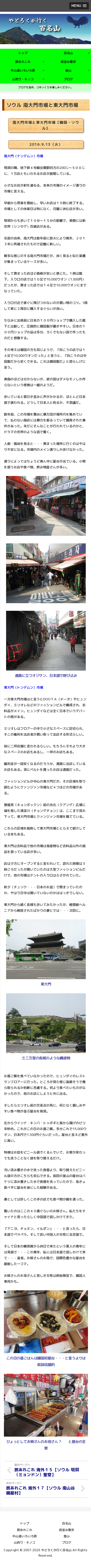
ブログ (66, 1542)
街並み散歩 (66, 1530)
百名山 (66, 1523)
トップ (24, 1523)
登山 (67, 1536)
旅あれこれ (24, 1530)
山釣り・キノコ (24, 1542)
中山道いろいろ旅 (24, 1536)
